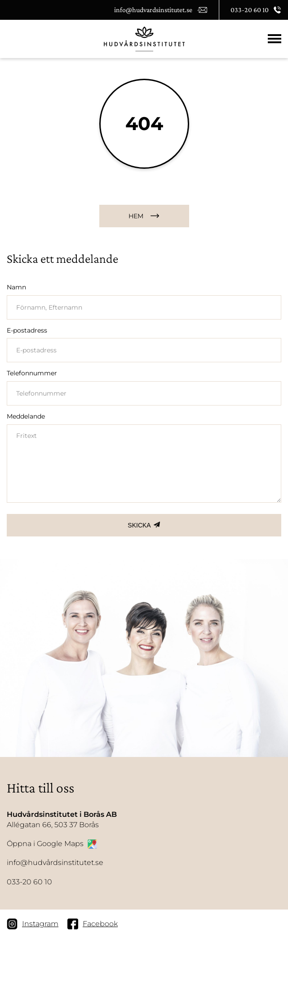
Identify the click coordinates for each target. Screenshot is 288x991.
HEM (135, 216)
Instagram (32, 924)
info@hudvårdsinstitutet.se (55, 862)
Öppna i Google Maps (52, 844)
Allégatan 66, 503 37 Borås (62, 819)
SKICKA (139, 525)
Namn (16, 287)
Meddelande (26, 416)
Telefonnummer (32, 373)
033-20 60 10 (29, 882)
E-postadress (27, 330)
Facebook (92, 924)
